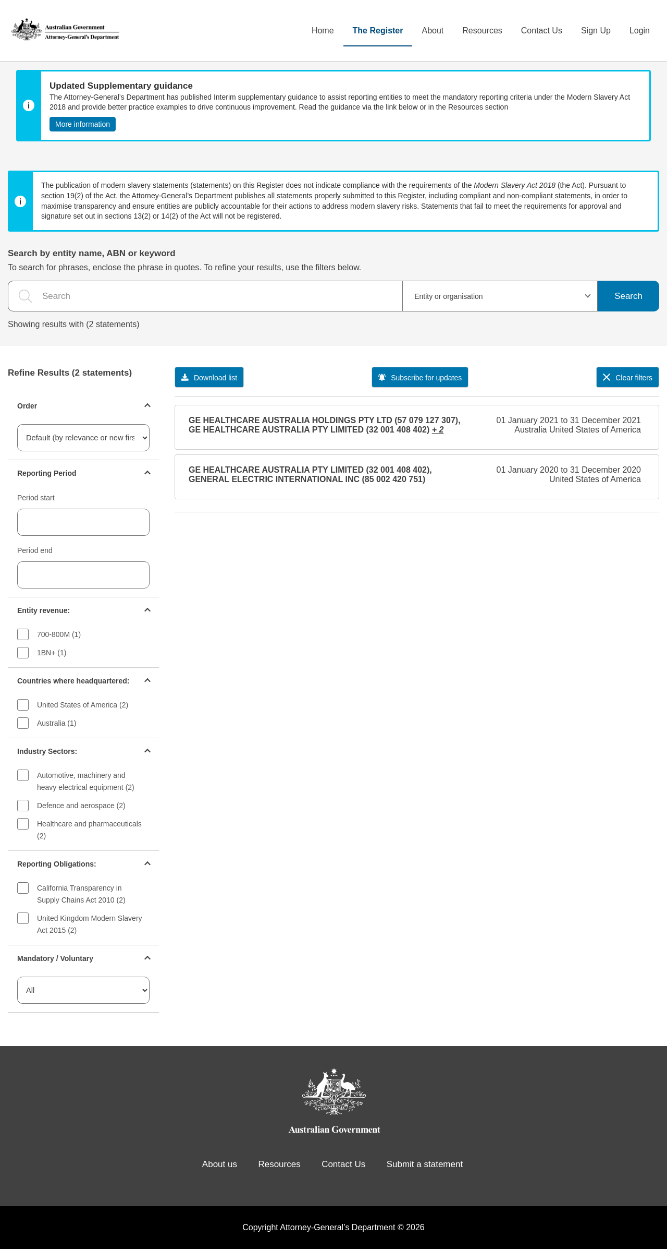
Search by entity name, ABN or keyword (92, 253)
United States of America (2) (82, 705)
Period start (36, 498)
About (432, 30)
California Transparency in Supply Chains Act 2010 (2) (81, 894)
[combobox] (500, 296)
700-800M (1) (59, 634)
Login (639, 30)
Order (27, 406)
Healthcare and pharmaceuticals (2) (89, 830)
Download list (209, 378)
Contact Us (541, 30)
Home (323, 30)
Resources (482, 30)
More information (82, 124)
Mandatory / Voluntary (55, 958)
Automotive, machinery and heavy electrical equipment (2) (85, 781)
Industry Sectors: (47, 751)
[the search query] (205, 296)
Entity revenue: (43, 610)
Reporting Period (47, 473)
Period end (35, 550)
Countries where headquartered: (73, 681)
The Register (378, 30)
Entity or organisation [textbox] (448, 296)
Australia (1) (56, 723)
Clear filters (627, 378)
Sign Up (596, 30)
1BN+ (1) (51, 652)
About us (219, 1164)
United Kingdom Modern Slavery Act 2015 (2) (89, 924)
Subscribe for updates (420, 378)
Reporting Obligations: (56, 864)
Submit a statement (425, 1164)
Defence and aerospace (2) (81, 805)
